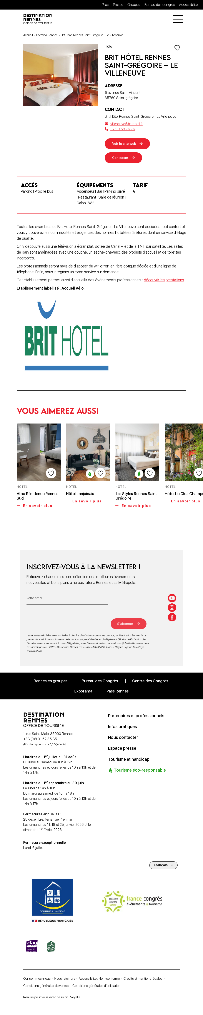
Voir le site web (124, 144)
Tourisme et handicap (129, 759)
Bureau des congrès (160, 5)
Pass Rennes (117, 691)
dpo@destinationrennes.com (133, 643)
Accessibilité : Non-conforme (101, 978)
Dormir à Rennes (47, 35)
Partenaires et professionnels (137, 715)
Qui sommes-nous (37, 978)
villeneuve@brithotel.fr (124, 124)
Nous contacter (123, 737)
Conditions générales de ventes (46, 985)
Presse (118, 5)
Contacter (120, 158)
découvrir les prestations (164, 281)
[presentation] (60, 620)
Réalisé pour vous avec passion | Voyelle (53, 997)
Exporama (83, 691)
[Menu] (178, 19)
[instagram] (172, 607)
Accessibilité (188, 5)
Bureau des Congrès (100, 681)
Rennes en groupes (51, 681)
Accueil (28, 35)
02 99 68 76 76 (120, 129)
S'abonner (126, 623)
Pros (105, 5)
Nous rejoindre (66, 978)
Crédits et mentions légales (147, 978)
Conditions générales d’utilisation (99, 985)
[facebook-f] (172, 617)
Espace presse (122, 748)
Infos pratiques (123, 726)
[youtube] (172, 597)
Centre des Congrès (150, 681)
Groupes (133, 5)
